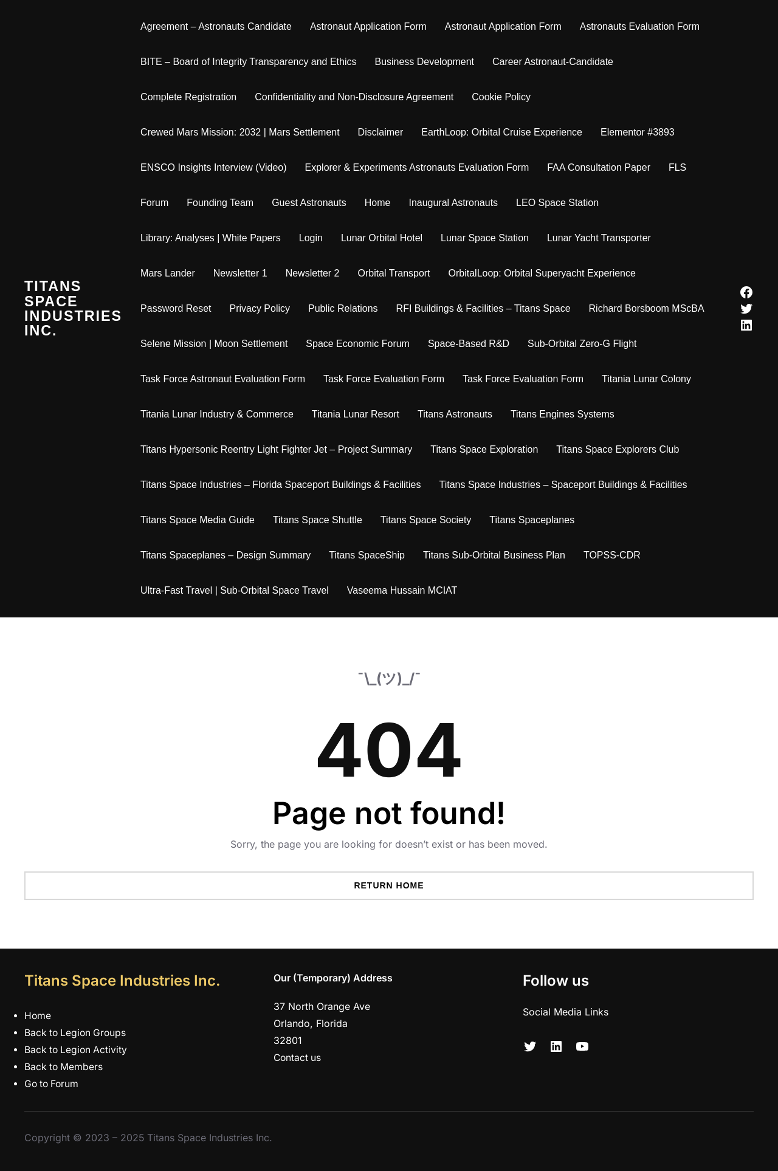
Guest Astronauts (311, 202)
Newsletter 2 (315, 273)
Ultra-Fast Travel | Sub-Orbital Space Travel (237, 590)
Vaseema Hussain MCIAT (404, 590)
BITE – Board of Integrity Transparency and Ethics (251, 62)
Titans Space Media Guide (200, 520)
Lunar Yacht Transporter (601, 238)
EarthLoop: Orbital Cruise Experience (504, 132)
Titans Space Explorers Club (620, 449)
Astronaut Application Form (370, 26)
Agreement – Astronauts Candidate (218, 26)
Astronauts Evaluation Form (642, 26)
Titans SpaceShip (370, 555)
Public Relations (345, 308)
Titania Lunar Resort (358, 414)
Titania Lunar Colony (649, 379)
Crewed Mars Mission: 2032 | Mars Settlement (242, 132)
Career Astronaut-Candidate (555, 62)
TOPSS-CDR (614, 555)
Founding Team (223, 202)
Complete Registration (191, 97)
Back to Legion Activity (77, 1050)
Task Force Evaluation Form (386, 379)
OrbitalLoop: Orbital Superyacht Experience (544, 273)
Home (380, 202)
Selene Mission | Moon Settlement (216, 343)
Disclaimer (383, 132)
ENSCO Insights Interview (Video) (216, 167)
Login (313, 238)
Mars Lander (170, 273)
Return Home (389, 885)
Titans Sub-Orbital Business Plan (496, 555)
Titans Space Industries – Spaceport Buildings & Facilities (566, 484)
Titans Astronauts (457, 414)
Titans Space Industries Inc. (74, 308)
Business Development (427, 62)
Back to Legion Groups (76, 1033)
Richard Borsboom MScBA (649, 308)
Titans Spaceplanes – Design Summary (228, 555)
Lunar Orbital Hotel (384, 238)
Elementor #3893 (640, 132)
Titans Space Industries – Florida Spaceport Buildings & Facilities (283, 484)
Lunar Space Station (487, 238)
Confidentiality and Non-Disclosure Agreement (357, 97)
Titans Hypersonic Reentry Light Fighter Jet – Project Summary (279, 449)
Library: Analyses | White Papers (213, 238)
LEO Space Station (559, 202)
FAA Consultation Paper (601, 167)
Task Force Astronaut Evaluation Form (225, 379)
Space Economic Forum (361, 343)
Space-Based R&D (471, 343)
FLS (680, 167)
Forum (157, 202)
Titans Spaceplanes (534, 520)
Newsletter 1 (243, 273)
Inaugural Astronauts (456, 202)
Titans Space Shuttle (320, 520)
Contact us (298, 1057)
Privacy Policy (262, 308)
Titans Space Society (428, 520)
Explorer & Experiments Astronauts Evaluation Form (420, 167)
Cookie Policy (503, 97)
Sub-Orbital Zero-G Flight (584, 343)
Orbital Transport (396, 273)
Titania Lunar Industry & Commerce (219, 414)
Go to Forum (52, 1084)
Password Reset (178, 308)
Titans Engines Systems (565, 414)
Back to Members (64, 1067)
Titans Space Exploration (487, 449)
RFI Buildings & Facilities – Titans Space (486, 308)
